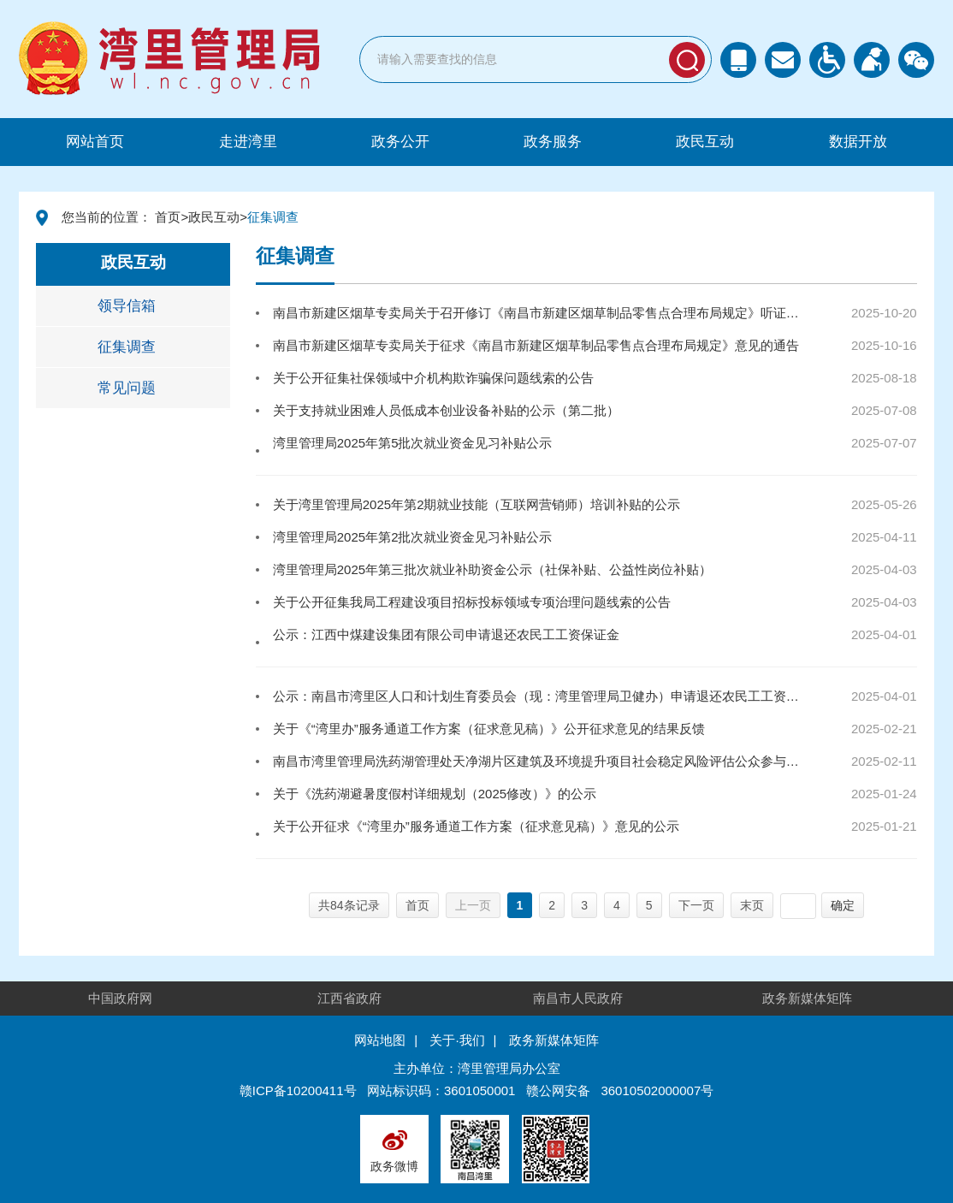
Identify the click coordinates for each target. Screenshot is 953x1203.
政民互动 (214, 217)
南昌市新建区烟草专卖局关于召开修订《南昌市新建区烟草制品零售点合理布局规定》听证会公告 (541, 312)
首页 (168, 217)
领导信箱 (127, 306)
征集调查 (127, 347)
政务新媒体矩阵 (807, 998)
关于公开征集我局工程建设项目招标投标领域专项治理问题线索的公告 (472, 602)
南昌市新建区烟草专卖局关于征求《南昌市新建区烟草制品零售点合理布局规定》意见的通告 (536, 345)
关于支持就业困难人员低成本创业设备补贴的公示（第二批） (446, 410)
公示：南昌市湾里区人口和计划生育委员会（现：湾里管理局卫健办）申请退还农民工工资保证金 (541, 696)
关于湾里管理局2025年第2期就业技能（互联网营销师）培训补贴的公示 (477, 504)
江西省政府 (349, 998)
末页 (752, 905)
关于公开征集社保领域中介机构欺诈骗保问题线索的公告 (433, 377)
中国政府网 (120, 998)
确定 (843, 905)
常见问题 (127, 388)
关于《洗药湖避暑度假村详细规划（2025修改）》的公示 (434, 793)
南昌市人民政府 (578, 998)
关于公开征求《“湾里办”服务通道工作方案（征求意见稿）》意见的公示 (476, 826)
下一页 (696, 905)
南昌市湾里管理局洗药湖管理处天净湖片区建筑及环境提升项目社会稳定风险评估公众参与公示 (541, 761)
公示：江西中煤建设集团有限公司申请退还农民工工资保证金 (446, 634)
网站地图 (379, 1040)
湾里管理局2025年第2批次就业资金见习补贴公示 (413, 537)
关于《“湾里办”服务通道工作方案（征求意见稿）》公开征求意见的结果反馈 (489, 728)
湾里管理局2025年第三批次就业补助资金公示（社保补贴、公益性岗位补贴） (492, 569)
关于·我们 (456, 1040)
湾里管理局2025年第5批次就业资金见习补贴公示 (413, 443)
